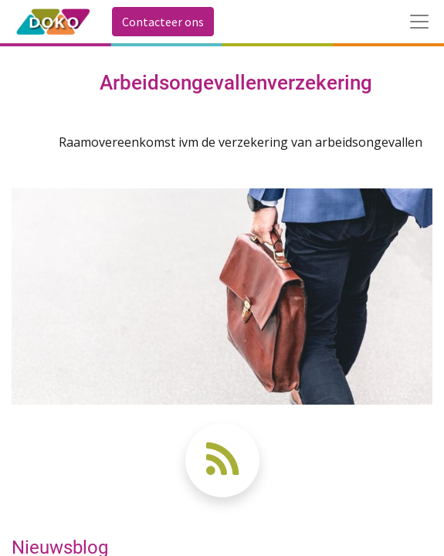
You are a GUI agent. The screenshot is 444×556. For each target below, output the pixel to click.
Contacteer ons (163, 21)
